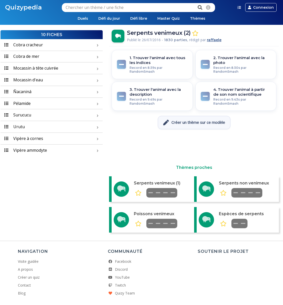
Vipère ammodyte (25, 150)
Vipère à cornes (23, 138)
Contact (24, 285)
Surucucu (17, 115)
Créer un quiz (29, 277)
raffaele (214, 40)
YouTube (119, 277)
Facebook (119, 261)
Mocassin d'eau (23, 80)
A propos (25, 269)
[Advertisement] (194, 147)
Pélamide (17, 103)
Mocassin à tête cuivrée (31, 68)
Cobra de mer (21, 56)
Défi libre (138, 18)
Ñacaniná (17, 91)
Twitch (117, 285)
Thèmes (197, 18)
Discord (118, 269)
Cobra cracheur (23, 45)
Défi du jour (109, 18)
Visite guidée (28, 261)
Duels (83, 18)
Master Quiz (168, 18)
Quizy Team (121, 293)
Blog (22, 293)
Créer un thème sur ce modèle (194, 122)
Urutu (14, 126)
